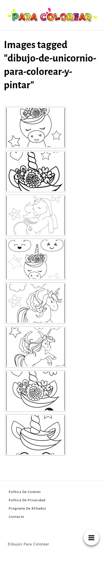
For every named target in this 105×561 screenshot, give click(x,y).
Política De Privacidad (27, 500)
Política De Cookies (25, 492)
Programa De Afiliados (27, 508)
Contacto (16, 517)
